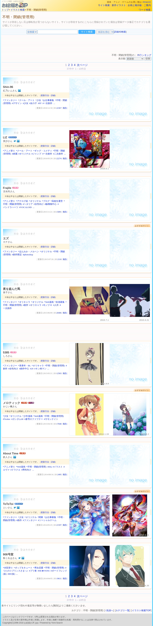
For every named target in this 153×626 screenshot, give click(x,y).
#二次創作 (58, 153)
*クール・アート (26, 100)
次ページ (82, 65)
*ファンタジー (10, 100)
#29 (31, 368)
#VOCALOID (25, 207)
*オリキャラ (24, 302)
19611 (59, 578)
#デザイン (17, 103)
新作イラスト (119, 5)
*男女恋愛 (38, 567)
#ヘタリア (28, 204)
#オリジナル (24, 153)
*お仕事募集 (48, 100)
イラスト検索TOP (141, 610)
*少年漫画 (27, 416)
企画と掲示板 (135, 5)
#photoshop (28, 254)
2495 (59, 474)
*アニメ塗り (9, 150)
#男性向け (26, 469)
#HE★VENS (44, 570)
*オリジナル (35, 201)
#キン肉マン (40, 368)
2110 (59, 259)
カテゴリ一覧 (122, 610)
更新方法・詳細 (48, 95)
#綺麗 (14, 153)
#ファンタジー (30, 520)
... (54, 103)
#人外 (56, 305)
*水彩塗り (8, 567)
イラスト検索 (18, 9)
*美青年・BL (24, 365)
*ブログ (46, 201)
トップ (5, 9)
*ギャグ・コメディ (42, 150)
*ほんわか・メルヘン (28, 251)
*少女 (38, 100)
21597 (59, 525)
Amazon (146, 2)
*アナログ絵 (22, 201)
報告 (65, 108)
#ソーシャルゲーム (47, 520)
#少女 (25, 103)
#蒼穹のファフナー (33, 419)
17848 (59, 424)
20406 (59, 313)
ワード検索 (144, 9)
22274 (59, 158)
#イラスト (58, 466)
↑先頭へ (109, 610)
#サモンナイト (51, 419)
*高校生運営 (57, 201)
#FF (40, 103)
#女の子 (33, 103)
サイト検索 (104, 5)
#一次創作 (47, 103)
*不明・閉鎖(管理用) (55, 365)
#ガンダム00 (17, 419)
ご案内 (147, 5)
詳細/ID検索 (120, 32)
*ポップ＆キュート (23, 567)
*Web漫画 (49, 302)
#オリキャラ (35, 305)
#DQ (49, 466)
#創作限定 (17, 254)
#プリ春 (33, 570)
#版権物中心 (51, 204)
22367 (59, 108)
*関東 (40, 517)
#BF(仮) (11, 574)
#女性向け (39, 204)
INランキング (144, 55)
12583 (59, 373)
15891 (59, 212)
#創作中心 (24, 368)
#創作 (25, 305)
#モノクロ (47, 305)
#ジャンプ (36, 153)
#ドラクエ (15, 469)
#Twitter (6, 419)
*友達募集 (60, 302)
